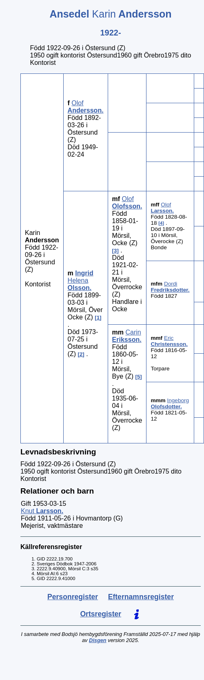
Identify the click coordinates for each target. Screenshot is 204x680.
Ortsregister (100, 614)
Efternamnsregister (141, 597)
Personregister (72, 597)
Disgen (97, 640)
